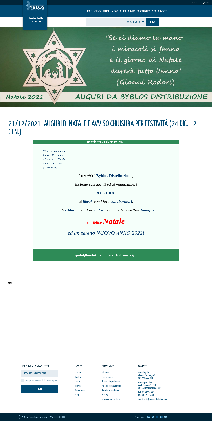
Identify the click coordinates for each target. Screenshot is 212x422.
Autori (115, 11)
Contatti (162, 11)
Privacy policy (140, 417)
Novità (131, 11)
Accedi (194, 3)
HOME (89, 11)
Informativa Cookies (111, 399)
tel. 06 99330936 (146, 392)
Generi (123, 11)
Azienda (97, 11)
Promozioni (80, 390)
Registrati (205, 3)
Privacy (105, 394)
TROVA (152, 22)
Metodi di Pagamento (111, 386)
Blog (154, 11)
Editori (106, 11)
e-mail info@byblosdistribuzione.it (153, 399)
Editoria (105, 372)
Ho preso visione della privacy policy (42, 380)
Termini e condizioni (110, 390)
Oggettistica (143, 11)
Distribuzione (108, 377)
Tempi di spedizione (111, 381)
